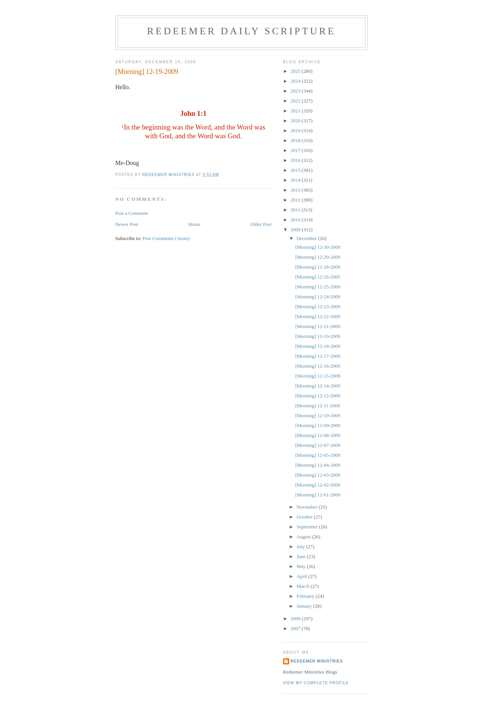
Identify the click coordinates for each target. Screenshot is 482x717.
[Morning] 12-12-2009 (317, 396)
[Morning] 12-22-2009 (317, 316)
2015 (296, 170)
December (307, 238)
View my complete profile (316, 683)
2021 (296, 111)
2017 (296, 150)
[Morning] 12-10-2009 (317, 415)
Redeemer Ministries (317, 661)
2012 (296, 200)
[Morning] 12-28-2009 (317, 267)
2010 (296, 219)
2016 (296, 160)
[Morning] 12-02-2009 (317, 485)
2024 (296, 81)
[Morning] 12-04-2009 (317, 465)
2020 (296, 120)
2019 (296, 130)
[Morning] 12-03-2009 (317, 475)
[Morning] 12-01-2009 (317, 495)
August (304, 536)
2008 (296, 618)
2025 (296, 71)
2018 (296, 140)
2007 (296, 628)
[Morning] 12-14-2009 (317, 386)
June (301, 556)
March (303, 586)
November (307, 507)
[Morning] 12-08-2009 (317, 435)
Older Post (260, 224)
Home (194, 224)
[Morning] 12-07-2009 (317, 445)
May (301, 566)
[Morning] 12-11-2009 (317, 405)
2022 (296, 101)
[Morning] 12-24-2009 (317, 296)
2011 (296, 210)
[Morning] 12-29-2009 (317, 257)
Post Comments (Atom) (166, 238)
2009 (296, 229)
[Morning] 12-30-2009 (317, 247)
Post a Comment (131, 213)
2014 (296, 180)
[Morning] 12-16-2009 (317, 366)
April (302, 576)
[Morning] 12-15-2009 (317, 376)
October (305, 517)
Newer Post (126, 224)
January (304, 606)
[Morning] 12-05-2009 (317, 455)
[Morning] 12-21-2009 (317, 326)
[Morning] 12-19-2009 (317, 336)
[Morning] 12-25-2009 (317, 287)
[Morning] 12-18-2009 (317, 346)
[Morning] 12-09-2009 (317, 425)
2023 (296, 91)
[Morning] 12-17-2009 (317, 356)
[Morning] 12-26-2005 (317, 277)
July (301, 546)
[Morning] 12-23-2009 (317, 306)
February (305, 596)
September (307, 527)
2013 (296, 190)
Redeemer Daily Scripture (241, 31)
